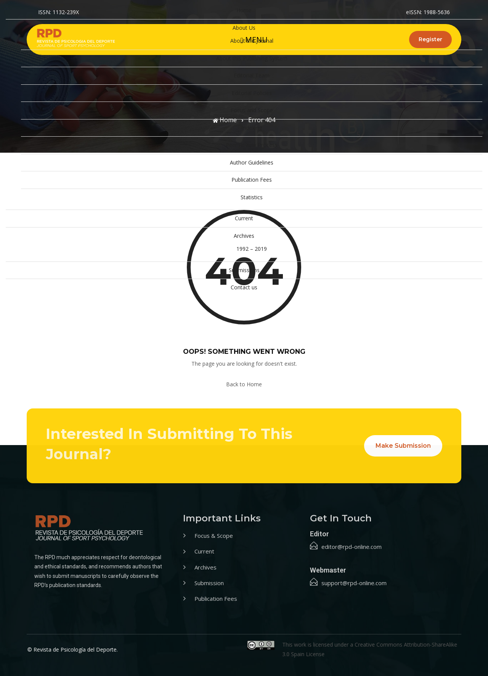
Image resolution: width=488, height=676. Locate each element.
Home (244, 10)
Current (244, 218)
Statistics (252, 197)
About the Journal (251, 40)
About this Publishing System (251, 58)
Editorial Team (252, 75)
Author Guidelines (251, 162)
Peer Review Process (252, 144)
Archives (244, 235)
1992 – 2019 (251, 248)
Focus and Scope (252, 110)
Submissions (244, 270)
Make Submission (403, 445)
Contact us (244, 287)
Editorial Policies (252, 93)
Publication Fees (251, 179)
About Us (244, 27)
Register (430, 39)
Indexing (251, 127)
